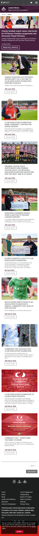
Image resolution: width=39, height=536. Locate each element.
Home (3, 492)
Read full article (10, 47)
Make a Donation (25, 499)
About (3, 494)
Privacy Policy (24, 504)
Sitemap (23, 502)
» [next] (35, 466)
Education (5, 502)
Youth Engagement (26, 492)
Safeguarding (24, 494)
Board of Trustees (26, 497)
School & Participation (9, 504)
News (3, 497)
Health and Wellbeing (8, 499)
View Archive (32, 471)
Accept (19, 531)
